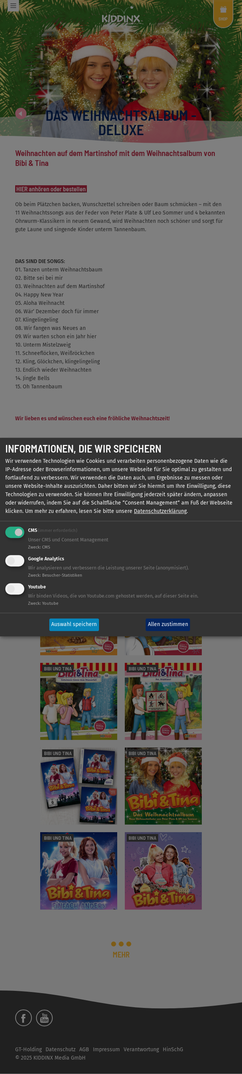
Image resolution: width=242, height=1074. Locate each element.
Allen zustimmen (168, 624)
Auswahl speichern (74, 624)
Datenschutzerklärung (160, 511)
